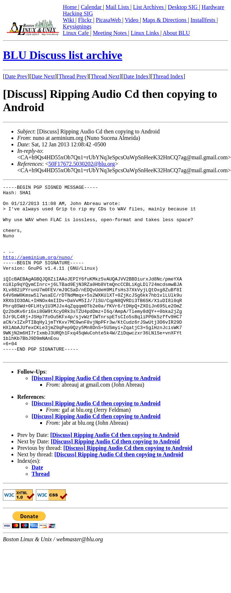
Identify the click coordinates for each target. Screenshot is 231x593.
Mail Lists (117, 7)
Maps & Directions (165, 20)
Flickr (85, 20)
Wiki (69, 20)
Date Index (136, 76)
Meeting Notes (110, 33)
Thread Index (167, 76)
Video (132, 20)
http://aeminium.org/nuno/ (38, 272)
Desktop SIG (183, 7)
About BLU (176, 33)
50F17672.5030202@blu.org (81, 164)
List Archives (149, 7)
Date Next (43, 76)
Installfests (203, 20)
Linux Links (145, 33)
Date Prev (16, 76)
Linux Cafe (76, 33)
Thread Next (105, 76)
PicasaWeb (109, 20)
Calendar (92, 7)
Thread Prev (72, 76)
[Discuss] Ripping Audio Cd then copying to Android (96, 413)
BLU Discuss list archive (62, 55)
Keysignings (77, 26)
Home (70, 7)
